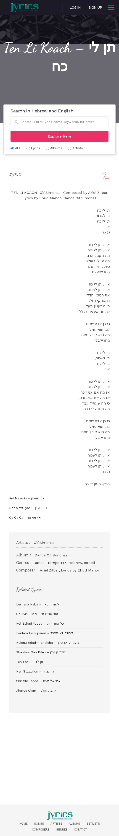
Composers (40, 829)
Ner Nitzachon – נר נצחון (35, 671)
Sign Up (95, 7)
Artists (56, 823)
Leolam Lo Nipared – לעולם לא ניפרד (44, 633)
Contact (80, 829)
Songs (39, 823)
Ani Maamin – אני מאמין (27, 498)
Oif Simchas (44, 542)
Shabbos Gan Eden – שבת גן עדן (41, 652)
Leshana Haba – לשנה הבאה (37, 604)
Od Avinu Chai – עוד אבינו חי (37, 614)
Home (23, 823)
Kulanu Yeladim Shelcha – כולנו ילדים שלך (47, 642)
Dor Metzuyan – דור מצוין (28, 508)
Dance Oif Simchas (51, 555)
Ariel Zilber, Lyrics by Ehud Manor (69, 570)
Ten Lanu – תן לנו (29, 662)
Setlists (93, 823)
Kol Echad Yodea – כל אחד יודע (40, 623)
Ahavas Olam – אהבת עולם (36, 690)
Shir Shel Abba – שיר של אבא (38, 681)
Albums (74, 823)
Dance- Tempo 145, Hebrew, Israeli (64, 563)
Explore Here (59, 136)
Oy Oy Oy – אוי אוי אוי (25, 517)
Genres (61, 829)
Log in (75, 7)
